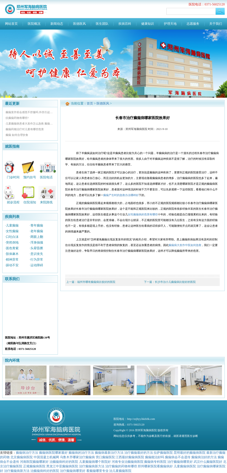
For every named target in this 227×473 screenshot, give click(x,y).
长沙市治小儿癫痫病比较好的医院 (175, 282)
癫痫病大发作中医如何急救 (185, 245)
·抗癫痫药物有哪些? (17, 117)
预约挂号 (29, 177)
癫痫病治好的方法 (204, 457)
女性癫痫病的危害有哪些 (143, 214)
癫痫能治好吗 (154, 457)
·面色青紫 (12, 248)
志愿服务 (193, 23)
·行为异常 (36, 259)
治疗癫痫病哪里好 (180, 461)
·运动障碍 (36, 265)
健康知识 (147, 23)
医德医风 (79, 23)
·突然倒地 (12, 242)
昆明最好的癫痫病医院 (189, 452)
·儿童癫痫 (12, 225)
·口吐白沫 (12, 237)
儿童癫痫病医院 (185, 466)
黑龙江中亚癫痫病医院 (62, 466)
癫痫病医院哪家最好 (53, 452)
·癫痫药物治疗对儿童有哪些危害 (24, 129)
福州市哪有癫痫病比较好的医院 (96, 282)
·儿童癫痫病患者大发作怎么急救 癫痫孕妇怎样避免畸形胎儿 (30, 123)
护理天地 (170, 23)
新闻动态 (56, 23)
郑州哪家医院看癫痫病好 (155, 466)
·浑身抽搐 (36, 242)
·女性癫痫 (12, 231)
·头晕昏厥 (36, 248)
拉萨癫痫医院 (163, 452)
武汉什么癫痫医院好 (208, 461)
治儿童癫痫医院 (120, 471)
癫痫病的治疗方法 (81, 452)
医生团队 (102, 23)
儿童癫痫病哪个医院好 (95, 461)
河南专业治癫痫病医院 (127, 461)
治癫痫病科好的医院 (63, 461)
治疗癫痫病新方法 (91, 466)
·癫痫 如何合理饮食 (16, 135)
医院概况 (34, 23)
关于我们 (215, 23)
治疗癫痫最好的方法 (138, 452)
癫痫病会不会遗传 (177, 457)
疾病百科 (124, 23)
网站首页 (11, 23)
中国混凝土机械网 (46, 457)
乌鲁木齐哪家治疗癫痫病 (77, 457)
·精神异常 (12, 259)
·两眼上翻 (36, 237)
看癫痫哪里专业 (97, 471)
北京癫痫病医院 (21, 457)
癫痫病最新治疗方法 (109, 452)
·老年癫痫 (36, 231)
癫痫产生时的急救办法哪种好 (121, 195)
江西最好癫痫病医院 (130, 457)
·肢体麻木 (12, 254)
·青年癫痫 (36, 225)
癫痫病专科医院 (155, 461)
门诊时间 (13, 177)
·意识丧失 (36, 254)
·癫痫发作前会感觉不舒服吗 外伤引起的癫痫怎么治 (30, 112)
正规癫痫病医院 (34, 466)
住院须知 (29, 202)
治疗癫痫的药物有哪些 (121, 466)
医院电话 (46, 177)
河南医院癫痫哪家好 (34, 461)
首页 (90, 103)
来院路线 (46, 202)
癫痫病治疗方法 (27, 452)
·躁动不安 (12, 265)
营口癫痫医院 (105, 457)
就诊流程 (13, 202)
